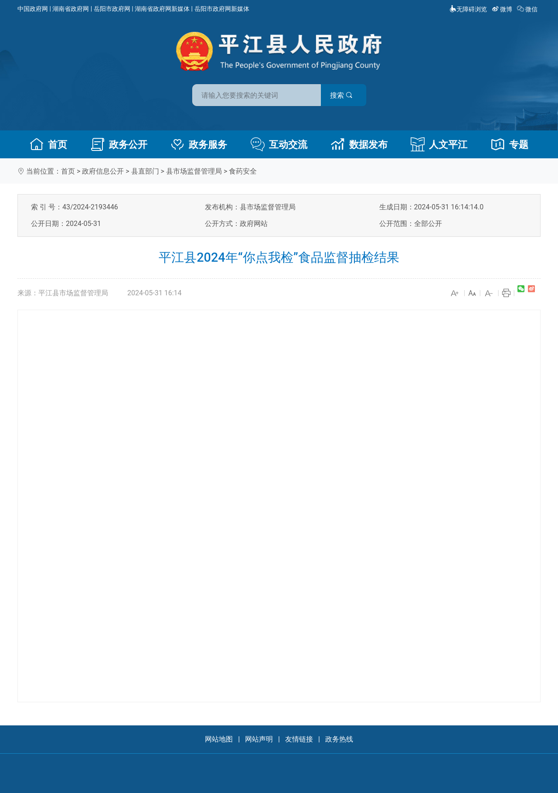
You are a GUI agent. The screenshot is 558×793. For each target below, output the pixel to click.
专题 (509, 144)
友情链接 (299, 739)
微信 (528, 9)
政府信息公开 (103, 171)
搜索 (341, 95)
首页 (48, 144)
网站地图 (219, 739)
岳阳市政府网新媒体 (221, 8)
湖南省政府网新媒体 (162, 8)
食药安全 (243, 171)
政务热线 (339, 739)
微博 (503, 9)
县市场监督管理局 (194, 171)
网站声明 (259, 739)
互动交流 (279, 144)
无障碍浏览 (468, 9)
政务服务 (198, 144)
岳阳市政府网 (112, 8)
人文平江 (439, 144)
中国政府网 (32, 8)
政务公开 (119, 144)
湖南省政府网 (70, 8)
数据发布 (359, 144)
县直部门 (145, 171)
